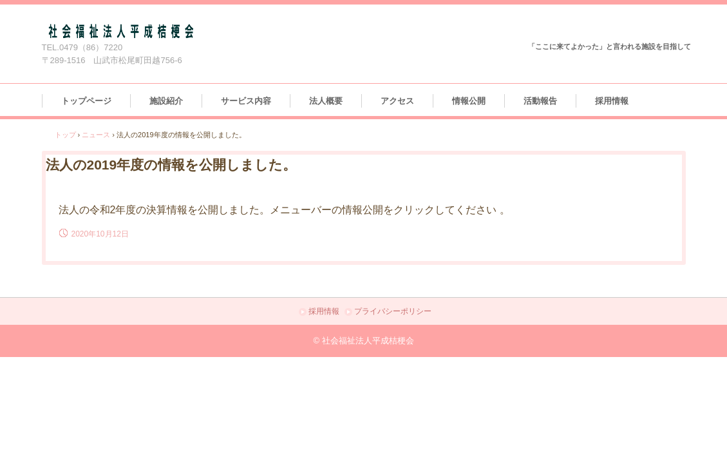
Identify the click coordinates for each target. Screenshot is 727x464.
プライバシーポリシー (392, 311)
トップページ (86, 101)
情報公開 (469, 101)
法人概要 (326, 101)
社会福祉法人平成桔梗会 (189, 30)
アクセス (397, 101)
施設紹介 (166, 101)
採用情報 (611, 101)
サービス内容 (246, 101)
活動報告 (540, 101)
